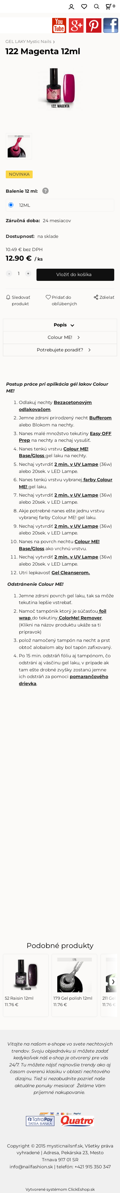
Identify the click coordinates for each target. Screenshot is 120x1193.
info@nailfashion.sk (31, 1167)
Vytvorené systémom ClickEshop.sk (60, 1189)
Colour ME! (60, 337)
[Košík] (109, 7)
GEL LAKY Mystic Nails (28, 41)
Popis (60, 325)
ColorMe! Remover (80, 618)
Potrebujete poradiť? (60, 350)
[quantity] (18, 274)
